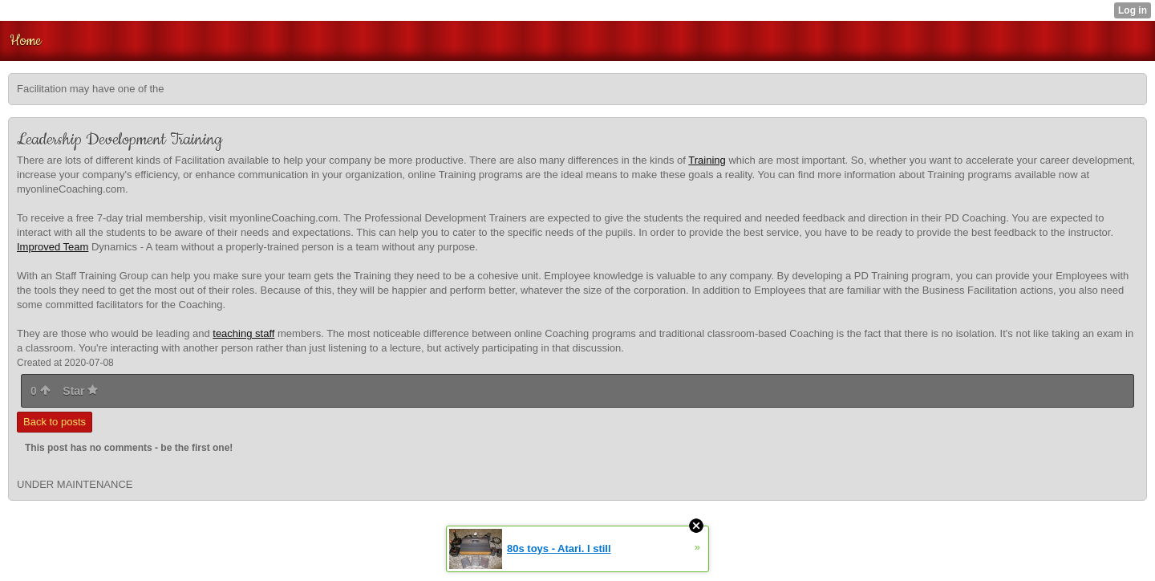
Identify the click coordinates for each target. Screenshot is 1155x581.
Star (80, 390)
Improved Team (52, 247)
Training (706, 160)
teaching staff (243, 333)
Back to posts (54, 422)
